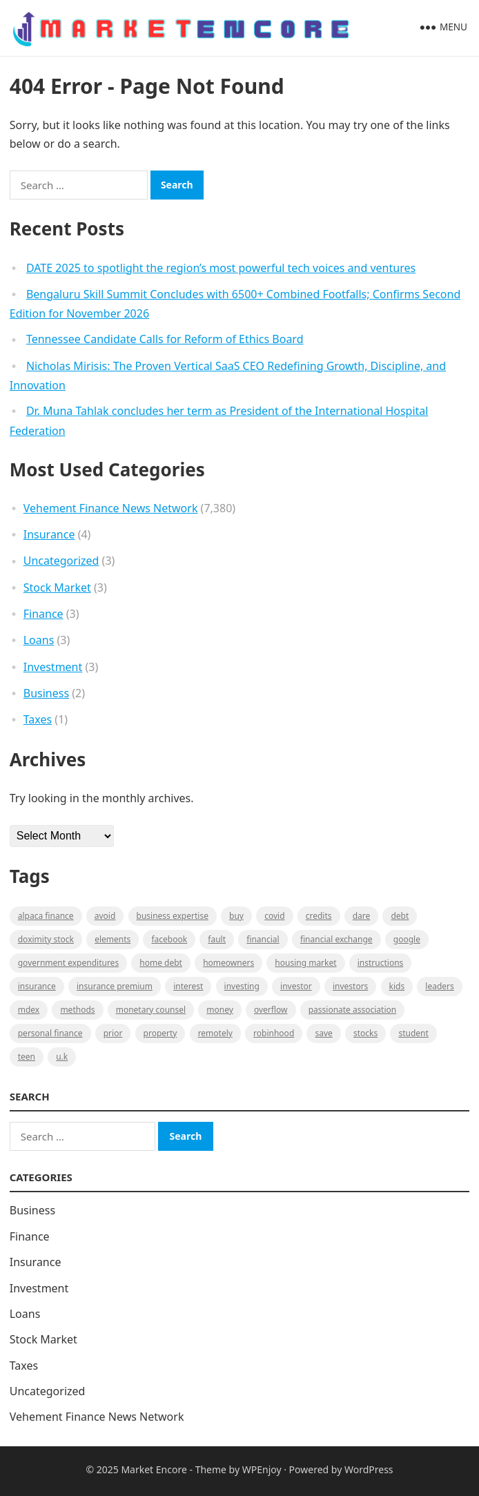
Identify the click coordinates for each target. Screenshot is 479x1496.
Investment (53, 666)
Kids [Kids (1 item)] (397, 986)
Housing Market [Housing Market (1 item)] (305, 963)
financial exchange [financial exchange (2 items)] (336, 939)
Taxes (37, 719)
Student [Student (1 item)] (413, 1033)
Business (46, 693)
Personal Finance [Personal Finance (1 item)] (50, 1033)
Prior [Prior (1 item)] (113, 1033)
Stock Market (57, 587)
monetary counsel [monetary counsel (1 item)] (151, 1010)
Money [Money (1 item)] (219, 1010)
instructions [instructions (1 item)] (381, 963)
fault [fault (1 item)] (217, 939)
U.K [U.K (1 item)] (62, 1056)
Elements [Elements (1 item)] (112, 939)
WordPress (368, 1469)
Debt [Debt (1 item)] (400, 916)
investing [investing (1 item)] (242, 986)
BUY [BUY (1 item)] (236, 916)
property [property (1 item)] (160, 1033)
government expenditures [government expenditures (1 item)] (68, 963)
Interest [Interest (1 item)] (188, 986)
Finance (43, 613)
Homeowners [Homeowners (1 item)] (228, 963)
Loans (39, 640)
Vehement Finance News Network (110, 508)
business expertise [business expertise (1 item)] (172, 916)
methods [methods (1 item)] (77, 1010)
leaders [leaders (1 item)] (439, 986)
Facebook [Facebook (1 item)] (169, 939)
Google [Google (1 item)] (406, 939)
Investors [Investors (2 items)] (350, 986)
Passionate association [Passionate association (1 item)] (353, 1010)
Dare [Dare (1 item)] (362, 916)
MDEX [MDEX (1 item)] (28, 1010)
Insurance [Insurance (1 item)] (37, 986)
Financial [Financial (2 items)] (262, 939)
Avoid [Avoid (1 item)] (105, 916)
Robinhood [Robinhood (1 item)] (273, 1033)
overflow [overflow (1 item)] (271, 1010)
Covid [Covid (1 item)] (274, 916)
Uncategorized (61, 560)
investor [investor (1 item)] (296, 986)
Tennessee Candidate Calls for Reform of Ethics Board (165, 339)
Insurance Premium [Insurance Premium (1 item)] (115, 986)
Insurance (49, 534)
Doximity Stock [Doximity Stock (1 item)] (46, 939)
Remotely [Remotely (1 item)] (215, 1033)
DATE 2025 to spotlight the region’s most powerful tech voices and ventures (221, 267)
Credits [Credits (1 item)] (319, 916)
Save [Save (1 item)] (323, 1033)
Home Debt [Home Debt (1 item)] (160, 963)
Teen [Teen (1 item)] (26, 1056)
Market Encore (153, 1469)
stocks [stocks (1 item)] (365, 1033)
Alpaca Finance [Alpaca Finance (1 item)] (46, 916)
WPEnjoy (262, 1469)
